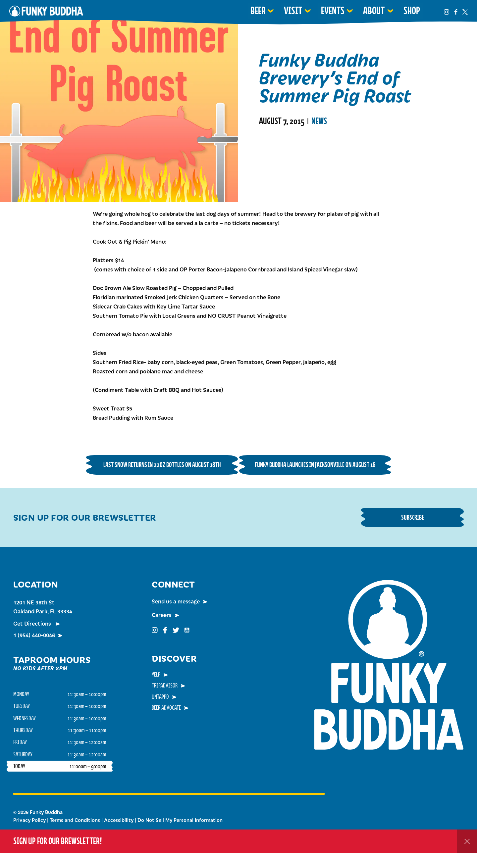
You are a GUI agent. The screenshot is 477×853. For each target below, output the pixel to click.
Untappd (160, 696)
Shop (411, 10)
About (374, 10)
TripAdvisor (165, 685)
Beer (257, 10)
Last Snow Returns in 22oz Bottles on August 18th (162, 464)
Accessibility (118, 820)
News (319, 121)
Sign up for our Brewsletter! (57, 841)
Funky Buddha (46, 11)
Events (332, 10)
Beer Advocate (166, 707)
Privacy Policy (29, 820)
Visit (293, 10)
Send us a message (176, 601)
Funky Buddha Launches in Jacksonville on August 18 (315, 464)
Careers (162, 615)
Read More (276, 148)
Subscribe (412, 517)
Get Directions (32, 623)
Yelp (156, 674)
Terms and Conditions (75, 820)
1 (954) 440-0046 (34, 635)
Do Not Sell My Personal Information (180, 820)
